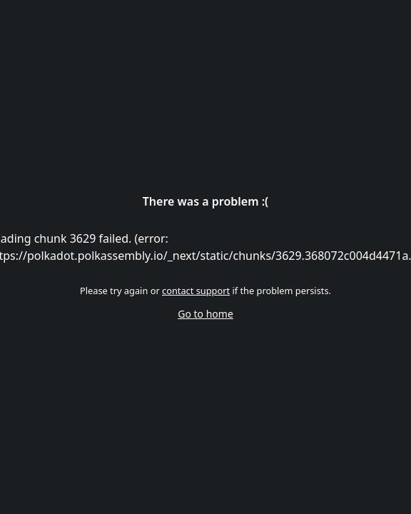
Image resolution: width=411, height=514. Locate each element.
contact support (196, 290)
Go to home (205, 314)
